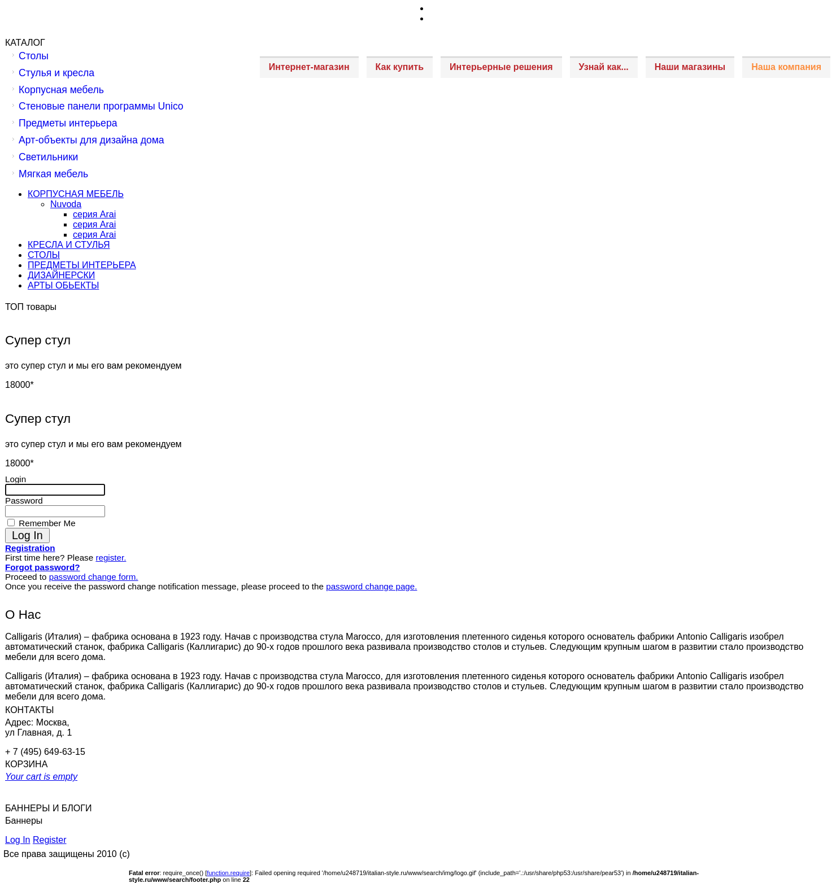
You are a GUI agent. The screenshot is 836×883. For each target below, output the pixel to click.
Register (50, 840)
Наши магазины (690, 67)
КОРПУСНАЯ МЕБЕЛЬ (76, 194)
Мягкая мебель (53, 174)
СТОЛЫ (44, 255)
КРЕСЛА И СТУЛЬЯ (69, 245)
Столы (34, 56)
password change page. (371, 586)
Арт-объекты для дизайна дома (91, 140)
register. (110, 557)
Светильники (48, 157)
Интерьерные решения (501, 67)
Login (15, 479)
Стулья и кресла (56, 72)
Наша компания (786, 67)
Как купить (400, 67)
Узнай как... (604, 67)
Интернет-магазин (309, 67)
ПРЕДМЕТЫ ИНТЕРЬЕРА (82, 265)
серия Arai (94, 214)
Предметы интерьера (68, 123)
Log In (17, 840)
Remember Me (46, 523)
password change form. (93, 577)
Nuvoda (65, 204)
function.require (228, 872)
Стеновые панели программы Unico (101, 106)
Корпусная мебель (61, 89)
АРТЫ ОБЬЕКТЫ (63, 285)
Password (24, 500)
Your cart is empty (41, 776)
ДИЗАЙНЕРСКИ (61, 275)
